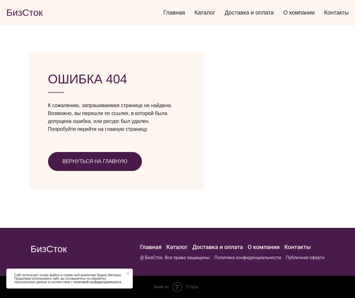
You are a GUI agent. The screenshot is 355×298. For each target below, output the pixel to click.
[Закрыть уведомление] (128, 273)
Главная (174, 12)
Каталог (204, 12)
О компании (299, 12)
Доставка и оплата (249, 12)
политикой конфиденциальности (97, 282)
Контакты (336, 12)
